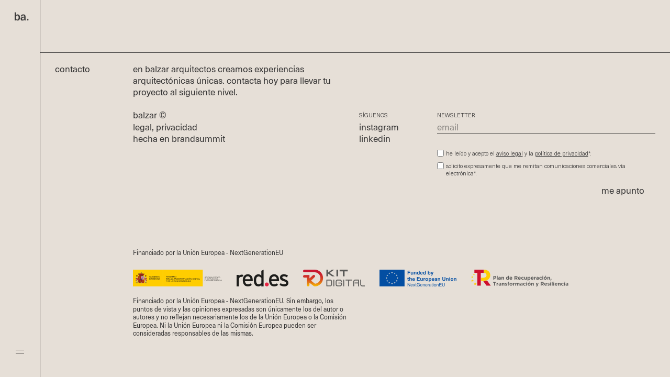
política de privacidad (561, 154)
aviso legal (509, 154)
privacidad (176, 128)
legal (142, 128)
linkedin (374, 139)
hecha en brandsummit (179, 139)
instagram (379, 128)
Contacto (78, 69)
